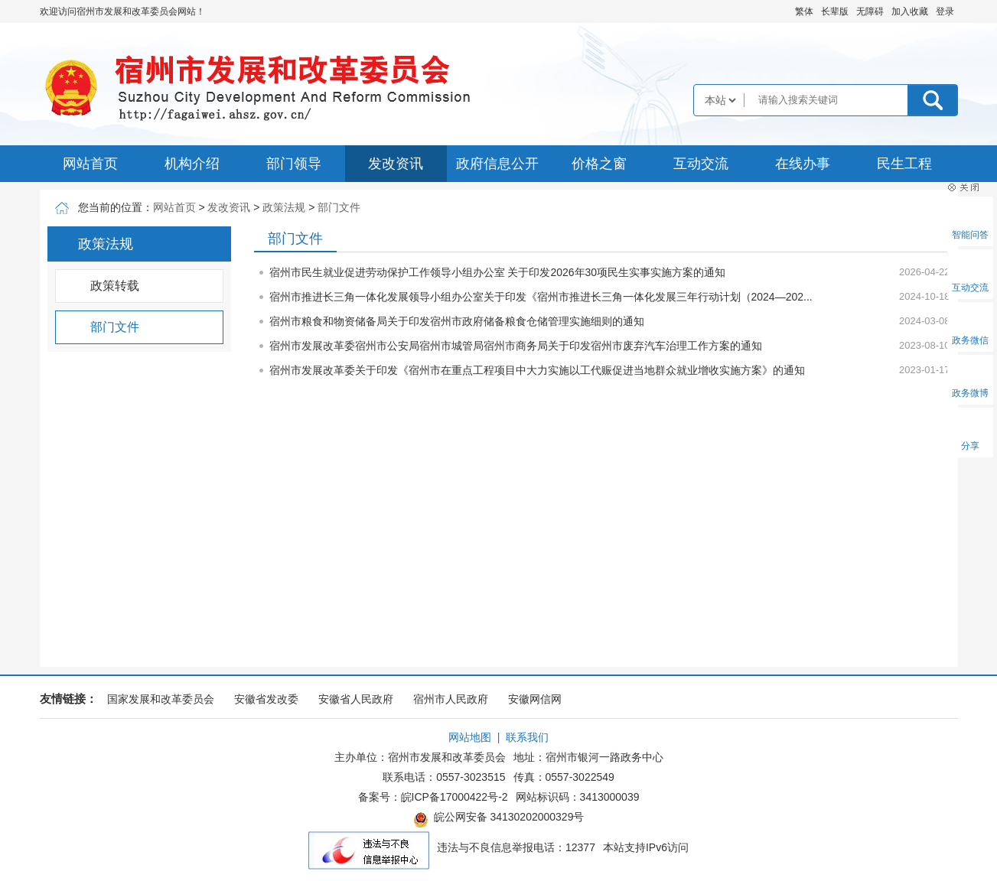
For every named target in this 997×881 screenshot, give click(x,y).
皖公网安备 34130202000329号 (499, 819)
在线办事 (802, 163)
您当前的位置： (115, 207)
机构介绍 (192, 163)
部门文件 (339, 207)
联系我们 (527, 737)
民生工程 (904, 163)
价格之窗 (599, 163)
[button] (834, 11)
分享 (970, 445)
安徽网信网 (535, 699)
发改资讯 (395, 163)
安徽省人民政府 (355, 699)
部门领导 (293, 163)
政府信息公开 (497, 163)
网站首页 (90, 163)
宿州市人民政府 (450, 699)
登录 (945, 11)
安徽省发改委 (266, 699)
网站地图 (469, 737)
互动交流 (700, 163)
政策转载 (114, 285)
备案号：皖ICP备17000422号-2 (433, 797)
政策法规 (283, 207)
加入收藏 (909, 11)
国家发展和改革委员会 (160, 699)
